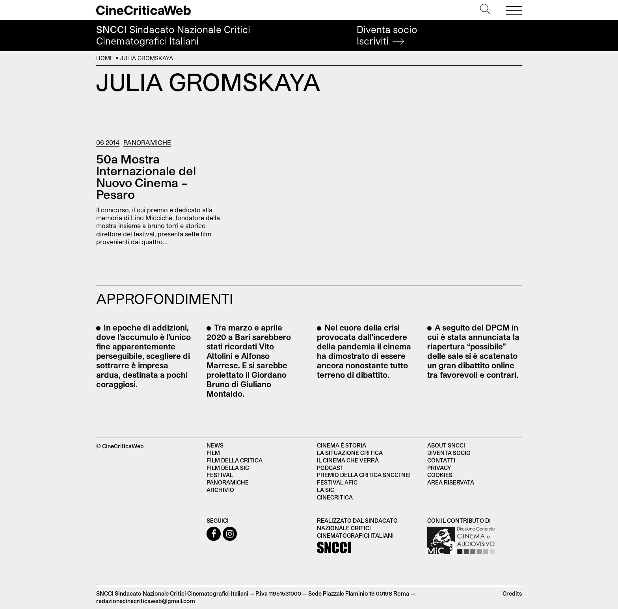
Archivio (220, 489)
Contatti (441, 460)
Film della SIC (228, 467)
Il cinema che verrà (348, 460)
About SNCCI (446, 445)
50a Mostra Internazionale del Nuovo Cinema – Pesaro (146, 176)
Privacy (439, 467)
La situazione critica (350, 452)
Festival (220, 475)
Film (213, 452)
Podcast (330, 467)
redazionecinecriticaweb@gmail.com (145, 601)
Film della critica (234, 460)
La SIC (325, 489)
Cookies (439, 475)
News (215, 445)
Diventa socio (387, 35)
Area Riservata (450, 482)
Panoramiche (147, 142)
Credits (512, 593)
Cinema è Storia (341, 445)
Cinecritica (335, 497)
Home (105, 58)
